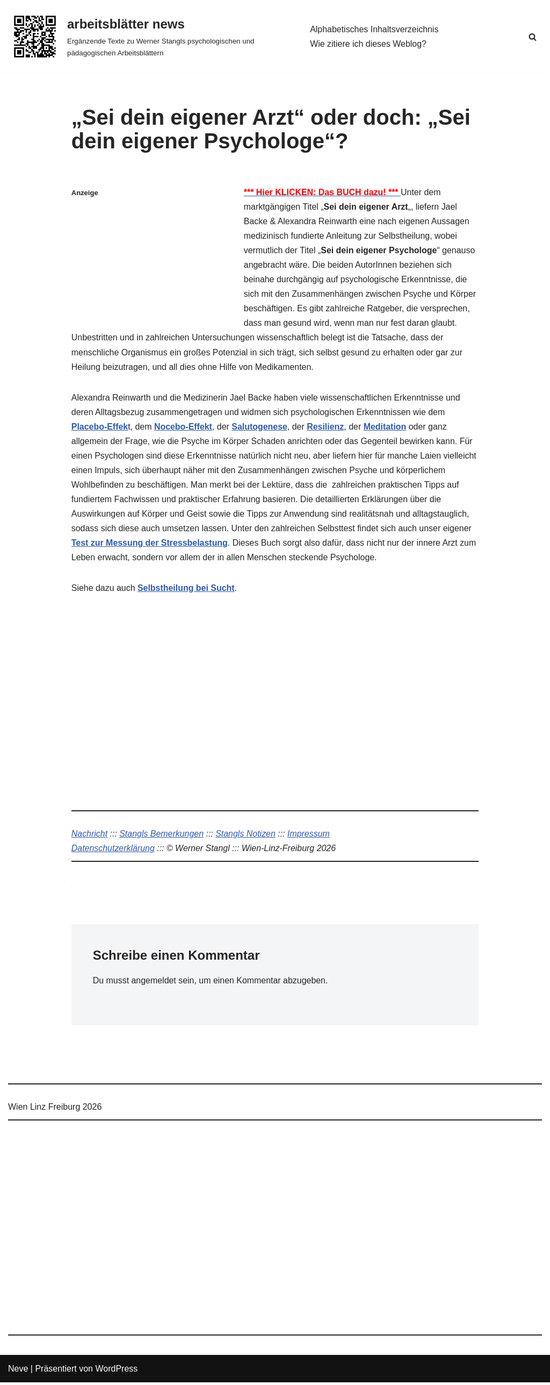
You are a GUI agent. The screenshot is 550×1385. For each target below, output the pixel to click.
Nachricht (89, 835)
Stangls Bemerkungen (162, 835)
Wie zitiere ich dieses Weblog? (368, 43)
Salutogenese (260, 427)
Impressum (309, 835)
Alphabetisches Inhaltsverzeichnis (374, 29)
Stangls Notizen (246, 835)
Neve (18, 1371)
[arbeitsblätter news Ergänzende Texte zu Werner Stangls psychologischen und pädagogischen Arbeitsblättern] (150, 36)
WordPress (116, 1371)
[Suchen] (533, 37)
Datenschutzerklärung (113, 850)
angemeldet (154, 982)
